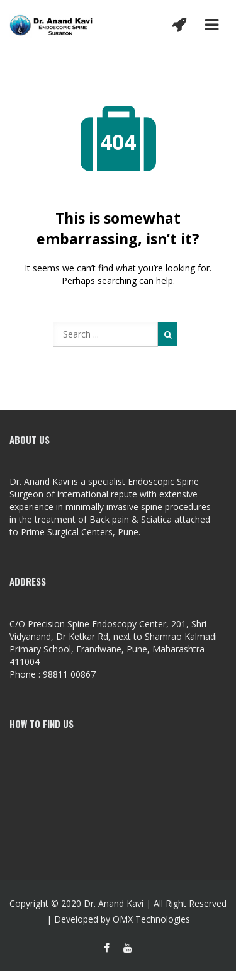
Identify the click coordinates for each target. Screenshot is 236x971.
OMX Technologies (151, 919)
